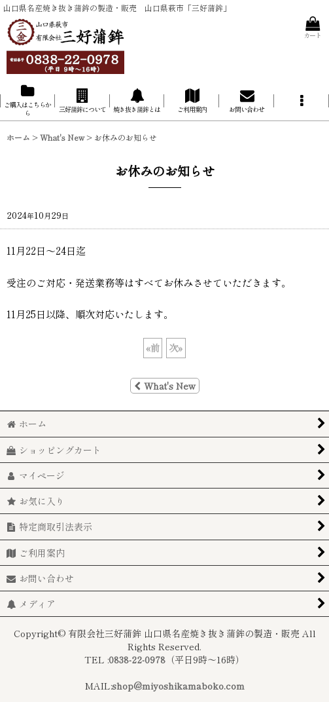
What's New (165, 385)
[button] (301, 100)
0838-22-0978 (137, 659)
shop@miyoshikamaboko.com (178, 685)
